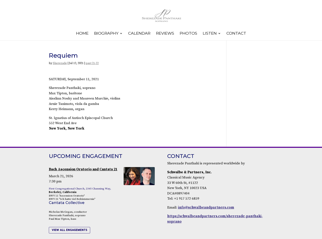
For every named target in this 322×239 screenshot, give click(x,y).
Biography (106, 34)
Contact (236, 34)
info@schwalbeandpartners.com (206, 207)
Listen (210, 34)
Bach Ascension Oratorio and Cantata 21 (83, 169)
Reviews (165, 34)
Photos (188, 34)
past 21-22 (92, 63)
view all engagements (69, 230)
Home (82, 34)
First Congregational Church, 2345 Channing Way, (80, 188)
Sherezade (60, 63)
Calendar (139, 34)
